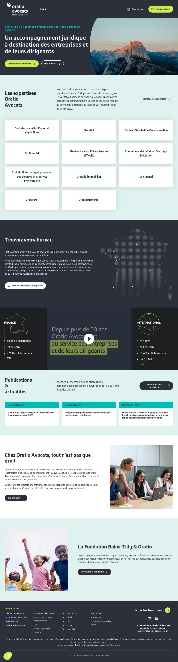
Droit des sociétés (41, 629)
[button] (7, 655)
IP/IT (35, 625)
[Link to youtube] (156, 618)
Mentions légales (65, 645)
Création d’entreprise (14, 613)
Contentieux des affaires (44, 613)
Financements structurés (16, 617)
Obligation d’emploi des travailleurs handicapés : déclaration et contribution (88, 414)
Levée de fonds (11, 621)
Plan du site (115, 645)
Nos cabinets (97, 613)
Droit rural (66, 621)
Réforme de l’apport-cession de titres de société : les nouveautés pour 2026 (31, 414)
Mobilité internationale (15, 625)
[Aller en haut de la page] (167, 610)
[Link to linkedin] (149, 618)
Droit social (67, 625)
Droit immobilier (69, 629)
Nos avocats (96, 617)
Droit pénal (67, 617)
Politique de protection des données (91, 645)
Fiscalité (37, 632)
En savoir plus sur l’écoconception (152, 631)
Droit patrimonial (69, 613)
